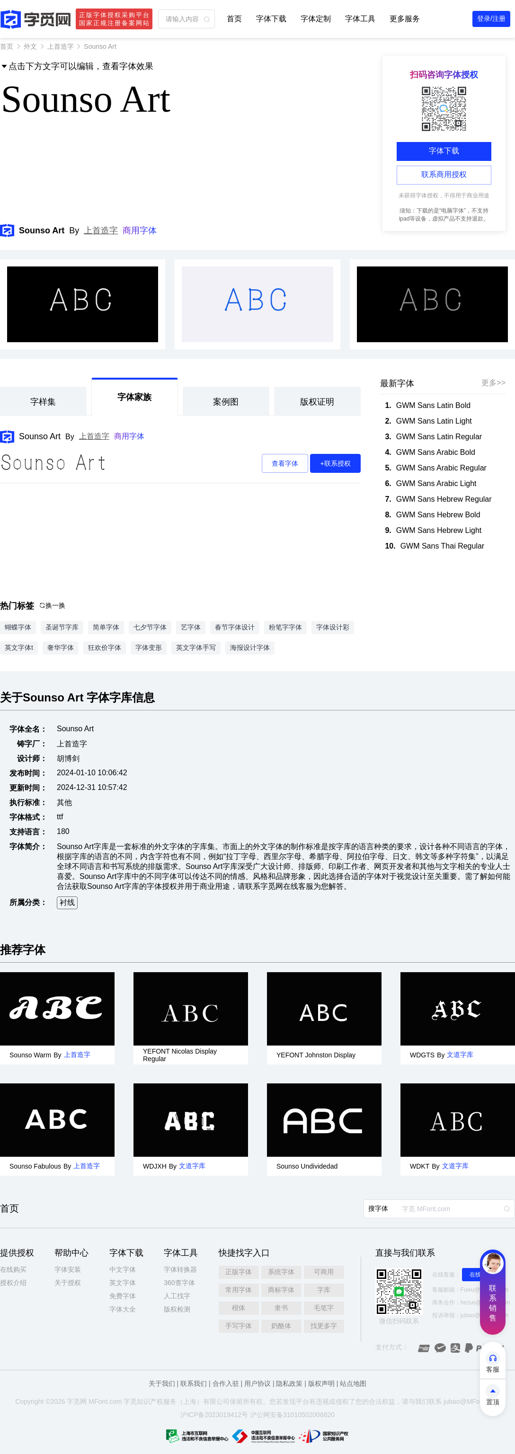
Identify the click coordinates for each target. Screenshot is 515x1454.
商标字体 (281, 1290)
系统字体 (281, 1272)
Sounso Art (40, 436)
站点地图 (353, 1383)
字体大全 (122, 1309)
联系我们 (193, 1383)
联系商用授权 (444, 174)
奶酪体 (281, 1326)
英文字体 (122, 1282)
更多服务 (405, 19)
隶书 (281, 1308)
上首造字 (60, 46)
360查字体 (179, 1282)
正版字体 (238, 1272)
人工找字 (177, 1296)
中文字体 (122, 1269)
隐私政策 (289, 1383)
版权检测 (177, 1309)
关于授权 (67, 1282)
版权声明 (321, 1383)
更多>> (493, 383)
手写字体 (238, 1326)
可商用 (324, 1272)
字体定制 (316, 19)
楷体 (238, 1308)
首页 (234, 19)
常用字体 (238, 1290)
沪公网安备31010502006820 (292, 1415)
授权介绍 (13, 1282)
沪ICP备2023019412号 (214, 1415)
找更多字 (324, 1326)
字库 (323, 1290)
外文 (30, 46)
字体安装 (67, 1269)
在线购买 (13, 1269)
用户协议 (257, 1383)
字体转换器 (180, 1269)
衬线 (67, 902)
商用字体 (140, 230)
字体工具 (360, 19)
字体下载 (271, 19)
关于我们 (162, 1383)
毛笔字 (324, 1308)
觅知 (136, 1401)
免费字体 (122, 1296)
